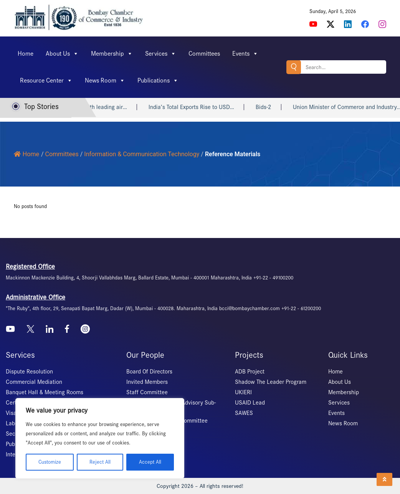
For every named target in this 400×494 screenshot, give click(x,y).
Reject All (100, 462)
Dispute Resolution (29, 371)
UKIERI (243, 392)
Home (25, 53)
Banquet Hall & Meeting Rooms (44, 392)
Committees (204, 53)
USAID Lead (250, 402)
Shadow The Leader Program (270, 381)
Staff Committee (147, 392)
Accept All (150, 462)
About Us (62, 53)
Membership (112, 53)
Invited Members (147, 381)
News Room (105, 80)
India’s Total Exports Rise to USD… (210, 107)
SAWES (244, 413)
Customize (49, 462)
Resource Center (46, 80)
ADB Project (249, 371)
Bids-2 (283, 107)
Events (245, 53)
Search (293, 67)
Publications (158, 80)
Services (160, 53)
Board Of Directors (149, 371)
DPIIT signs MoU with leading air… (103, 107)
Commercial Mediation (34, 381)
